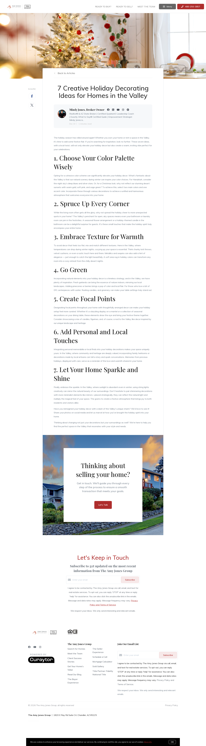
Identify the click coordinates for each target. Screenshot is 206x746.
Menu (167, 6)
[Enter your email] (96, 580)
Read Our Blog (74, 674)
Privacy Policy (171, 705)
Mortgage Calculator (102, 661)
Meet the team (146, 6)
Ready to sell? (124, 6)
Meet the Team (75, 653)
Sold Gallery (98, 666)
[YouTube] (35, 647)
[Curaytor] (41, 662)
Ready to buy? (103, 6)
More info (148, 742)
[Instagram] (40, 647)
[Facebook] (29, 647)
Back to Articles (66, 73)
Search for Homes (76, 648)
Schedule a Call (99, 657)
